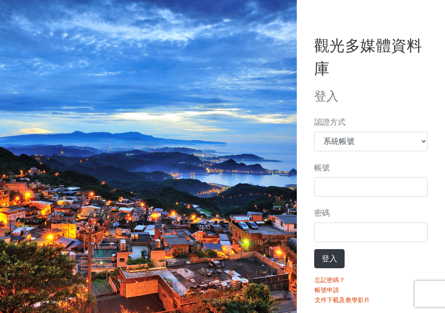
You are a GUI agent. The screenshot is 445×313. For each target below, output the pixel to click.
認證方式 (330, 122)
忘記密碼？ (330, 279)
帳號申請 (327, 289)
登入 (329, 258)
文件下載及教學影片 (342, 299)
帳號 (322, 167)
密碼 (322, 213)
